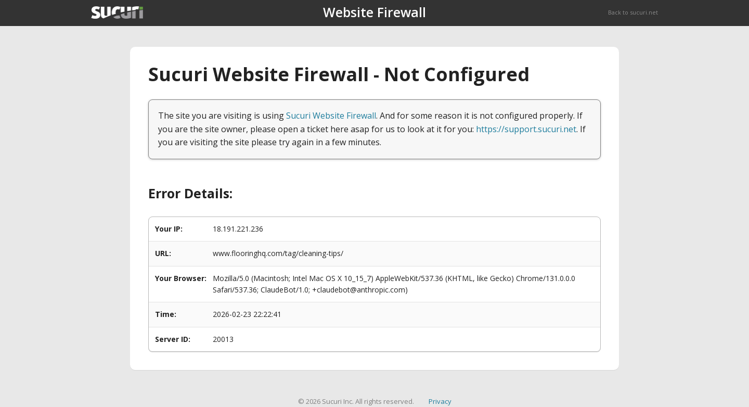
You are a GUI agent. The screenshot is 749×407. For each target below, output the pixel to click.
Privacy (440, 401)
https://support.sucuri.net (526, 129)
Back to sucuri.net (633, 12)
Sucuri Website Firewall (331, 115)
